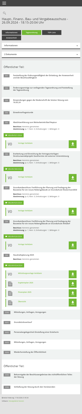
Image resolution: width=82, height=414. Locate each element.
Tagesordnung (32, 32)
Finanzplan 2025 (24, 292)
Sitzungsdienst (13, 401)
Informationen (11, 32)
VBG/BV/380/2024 (15, 169)
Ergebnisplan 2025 (25, 283)
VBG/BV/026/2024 (15, 236)
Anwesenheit (11, 38)
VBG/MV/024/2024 (15, 265)
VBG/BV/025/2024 (15, 203)
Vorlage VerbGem (25, 143)
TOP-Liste (52, 32)
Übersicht (22, 301)
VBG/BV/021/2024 (15, 135)
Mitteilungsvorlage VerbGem (30, 273)
